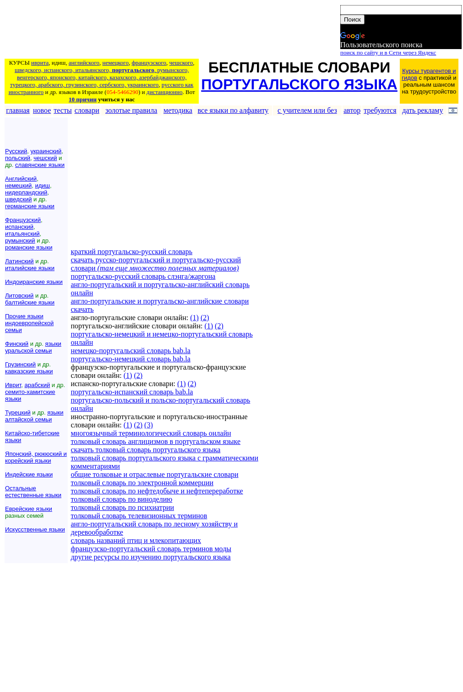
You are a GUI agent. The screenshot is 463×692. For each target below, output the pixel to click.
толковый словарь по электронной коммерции (142, 483)
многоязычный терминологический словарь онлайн (151, 433)
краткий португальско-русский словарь (131, 251)
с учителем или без (307, 110)
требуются (380, 110)
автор (351, 110)
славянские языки (40, 164)
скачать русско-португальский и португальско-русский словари (156, 264)
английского (84, 62)
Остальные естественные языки (33, 491)
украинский (45, 151)
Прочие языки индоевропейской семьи (29, 323)
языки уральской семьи (33, 347)
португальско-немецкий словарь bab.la (130, 359)
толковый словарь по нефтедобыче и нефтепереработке (157, 491)
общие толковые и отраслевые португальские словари (154, 474)
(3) (148, 425)
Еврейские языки (28, 508)
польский (17, 158)
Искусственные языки (35, 529)
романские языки (28, 247)
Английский (21, 178)
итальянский (22, 233)
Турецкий (18, 412)
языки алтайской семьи (34, 416)
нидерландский (26, 192)
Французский (23, 219)
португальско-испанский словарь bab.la (132, 392)
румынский (20, 240)
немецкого (116, 62)
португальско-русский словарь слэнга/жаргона (143, 276)
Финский (16, 343)
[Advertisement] (171, 30)
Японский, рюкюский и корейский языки (36, 457)
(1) (194, 317)
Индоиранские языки (34, 281)
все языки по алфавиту (233, 110)
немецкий (18, 185)
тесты (62, 110)
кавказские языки (29, 371)
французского (148, 62)
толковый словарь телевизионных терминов (139, 516)
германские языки (29, 206)
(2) (205, 317)
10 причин (83, 99)
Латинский (19, 261)
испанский (19, 226)
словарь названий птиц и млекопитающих (136, 540)
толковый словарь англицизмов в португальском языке (155, 441)
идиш (42, 185)
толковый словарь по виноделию (121, 499)
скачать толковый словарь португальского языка (145, 450)
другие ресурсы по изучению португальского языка (150, 557)
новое (42, 110)
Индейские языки (29, 474)
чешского (181, 62)
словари (87, 110)
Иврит (13, 385)
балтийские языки (29, 302)
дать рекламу (422, 110)
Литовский (19, 295)
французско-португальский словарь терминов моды (151, 549)
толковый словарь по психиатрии (122, 507)
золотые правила (131, 110)
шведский (18, 199)
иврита (40, 62)
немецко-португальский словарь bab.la (130, 350)
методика (177, 110)
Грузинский (20, 364)
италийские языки (29, 268)
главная (17, 110)
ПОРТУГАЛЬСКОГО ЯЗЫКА (299, 84)
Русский (16, 151)
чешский (45, 158)
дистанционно (165, 92)
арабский (37, 385)
